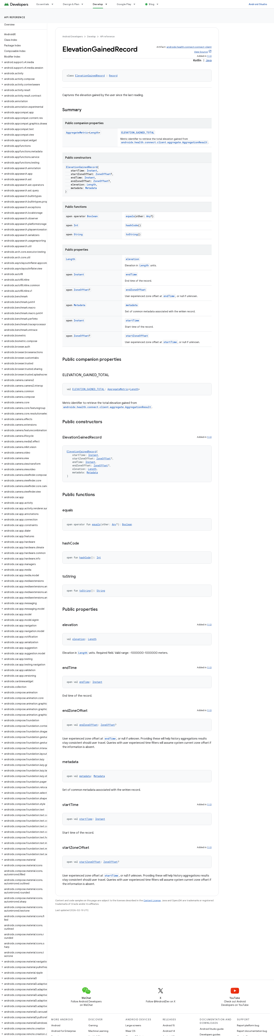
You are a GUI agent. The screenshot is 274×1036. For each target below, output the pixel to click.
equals (130, 216)
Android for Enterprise (63, 1031)
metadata (132, 305)
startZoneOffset (137, 335)
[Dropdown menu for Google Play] (136, 4)
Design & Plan (71, 4)
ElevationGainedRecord (90, 75)
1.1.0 (209, 56)
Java (209, 60)
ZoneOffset (103, 174)
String (78, 234)
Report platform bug (248, 1025)
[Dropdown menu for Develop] (108, 4)
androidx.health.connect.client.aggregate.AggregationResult (164, 142)
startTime (132, 320)
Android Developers (72, 36)
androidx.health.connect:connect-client (189, 46)
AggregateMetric (77, 132)
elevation (132, 259)
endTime (131, 274)
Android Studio (258, 4)
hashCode (132, 225)
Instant (92, 170)
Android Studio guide (211, 1028)
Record (113, 75)
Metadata (91, 188)
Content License (152, 900)
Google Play (124, 4)
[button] (23, 62)
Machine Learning (98, 1031)
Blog (151, 4)
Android (55, 1025)
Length (94, 132)
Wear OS (130, 1031)
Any (148, 216)
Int (76, 225)
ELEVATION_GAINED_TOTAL (137, 132)
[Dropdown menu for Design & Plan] (84, 4)
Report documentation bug (252, 1031)
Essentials (43, 4)
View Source (201, 51)
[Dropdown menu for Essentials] (54, 4)
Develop (91, 36)
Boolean (92, 216)
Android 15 (169, 1025)
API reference (14, 17)
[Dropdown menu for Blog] (159, 4)
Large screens (133, 1025)
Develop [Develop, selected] (98, 4)
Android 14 (169, 1031)
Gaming (93, 1025)
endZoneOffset (136, 289)
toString (132, 234)
